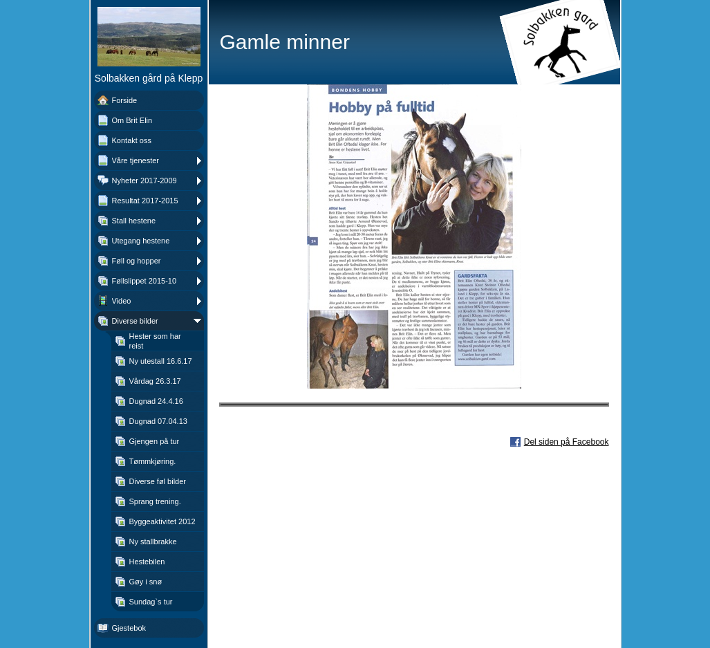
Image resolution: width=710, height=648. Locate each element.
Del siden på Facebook (566, 442)
